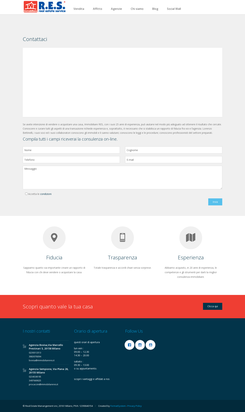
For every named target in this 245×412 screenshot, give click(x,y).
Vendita (79, 9)
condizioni (45, 194)
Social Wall (174, 9)
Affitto (97, 9)
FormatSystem (118, 405)
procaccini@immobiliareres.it (43, 384)
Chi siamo (137, 9)
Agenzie (116, 9)
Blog (155, 9)
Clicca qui (212, 306)
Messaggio (122, 177)
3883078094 (35, 356)
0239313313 (35, 352)
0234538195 (35, 376)
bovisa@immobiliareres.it (41, 360)
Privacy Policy (134, 405)
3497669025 (35, 380)
